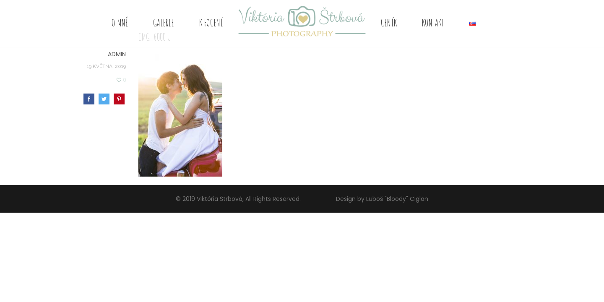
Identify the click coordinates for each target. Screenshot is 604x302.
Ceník (389, 22)
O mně (120, 22)
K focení (211, 22)
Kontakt (433, 22)
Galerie (163, 22)
